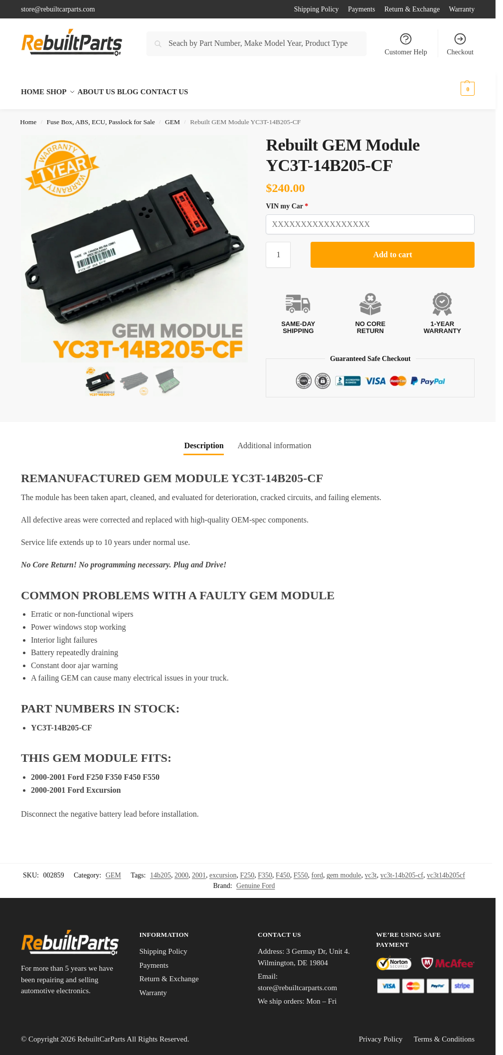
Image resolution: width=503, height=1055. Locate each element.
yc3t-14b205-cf (401, 870)
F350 (265, 870)
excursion (222, 870)
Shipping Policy (316, 9)
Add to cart (392, 248)
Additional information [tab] (275, 440)
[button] (457, 89)
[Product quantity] (278, 249)
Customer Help (406, 44)
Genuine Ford (255, 880)
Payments (361, 9)
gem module (344, 870)
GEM (172, 116)
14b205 (160, 870)
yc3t (371, 870)
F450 (283, 870)
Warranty (462, 9)
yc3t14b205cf (446, 870)
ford (317, 870)
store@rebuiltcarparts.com (58, 9)
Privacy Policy (381, 1033)
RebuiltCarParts (101, 1033)
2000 (181, 870)
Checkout (460, 44)
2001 (199, 870)
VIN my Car (287, 200)
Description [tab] (203, 440)
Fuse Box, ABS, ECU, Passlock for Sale (101, 116)
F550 (301, 870)
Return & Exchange (412, 9)
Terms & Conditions (444, 1033)
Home (28, 116)
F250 (247, 870)
